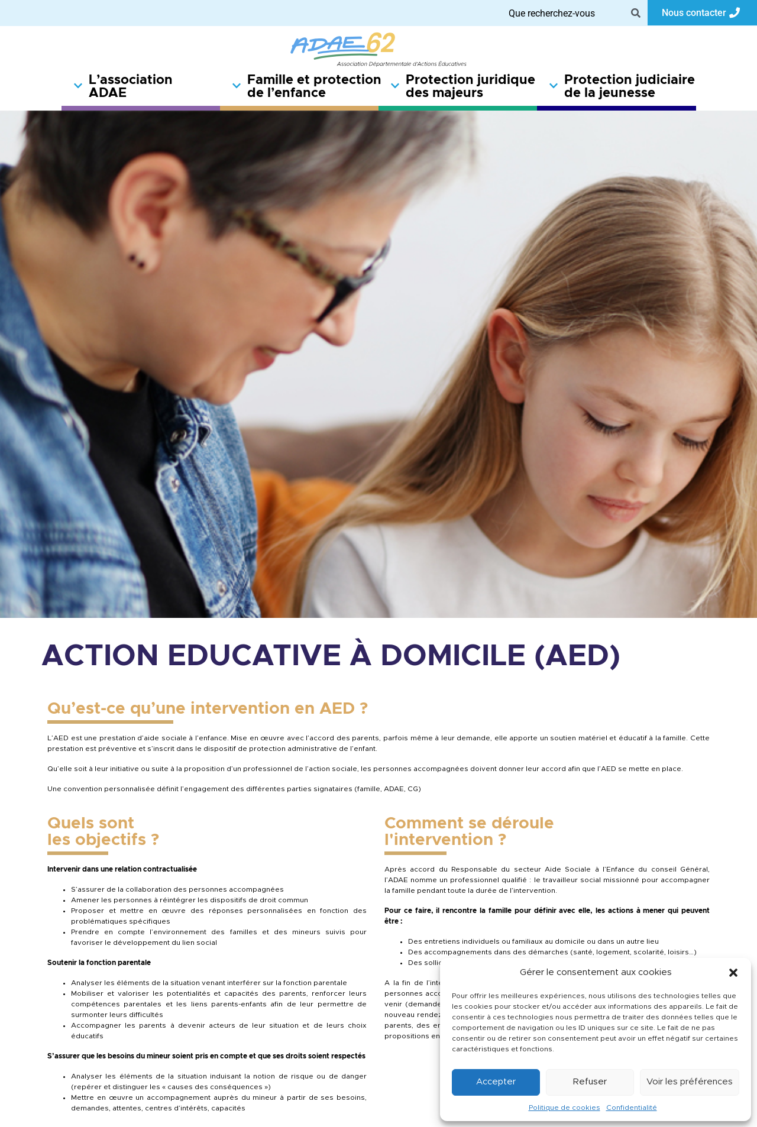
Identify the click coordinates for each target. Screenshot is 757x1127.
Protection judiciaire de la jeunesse (622, 87)
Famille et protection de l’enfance (305, 87)
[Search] (636, 13)
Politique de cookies (564, 1107)
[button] (733, 973)
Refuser (590, 1081)
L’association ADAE (123, 87)
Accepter (496, 1081)
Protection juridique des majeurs (462, 87)
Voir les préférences (689, 1081)
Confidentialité (631, 1107)
